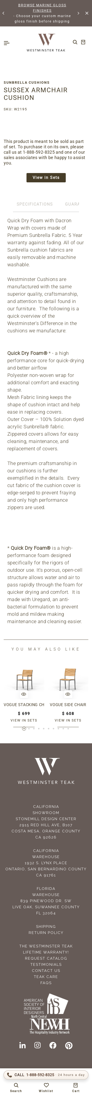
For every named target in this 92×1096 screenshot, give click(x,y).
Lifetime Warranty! (46, 952)
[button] (3, 13)
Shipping (46, 926)
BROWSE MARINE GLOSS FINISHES (47, 7)
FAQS (46, 983)
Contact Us (46, 970)
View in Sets (46, 177)
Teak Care (46, 977)
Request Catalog (46, 958)
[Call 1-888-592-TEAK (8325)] (46, 1075)
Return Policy (46, 933)
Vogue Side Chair (68, 704)
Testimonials (46, 964)
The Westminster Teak (46, 946)
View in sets (24, 720)
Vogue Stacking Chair (24, 704)
